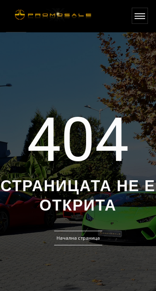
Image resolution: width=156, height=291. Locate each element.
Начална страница (78, 238)
